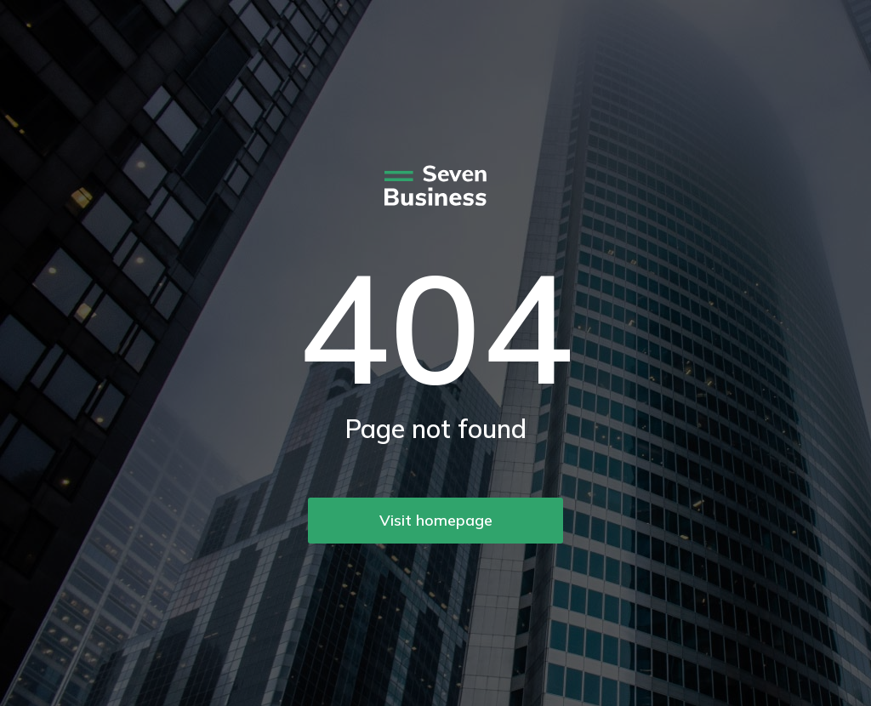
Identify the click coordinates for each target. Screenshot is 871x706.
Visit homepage (435, 520)
